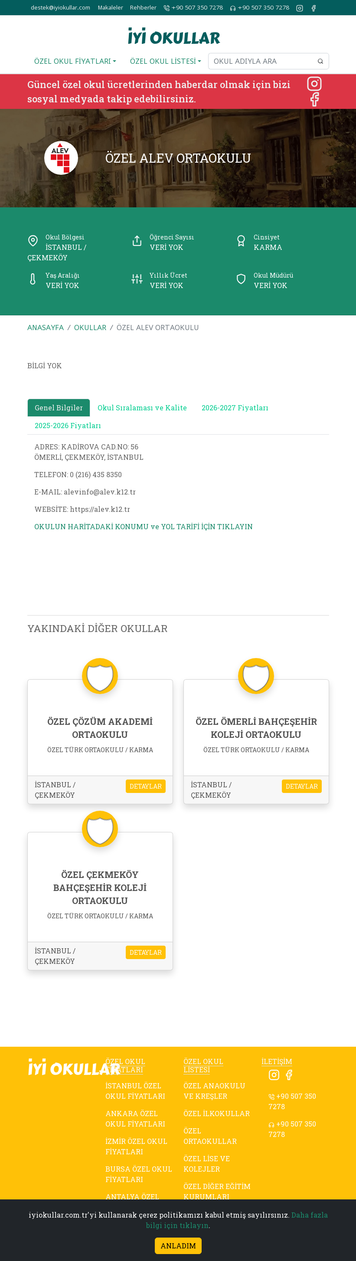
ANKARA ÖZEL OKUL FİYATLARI (135, 1118)
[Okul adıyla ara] (260, 61)
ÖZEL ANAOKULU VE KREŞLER (214, 1091)
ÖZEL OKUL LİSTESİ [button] (163, 61)
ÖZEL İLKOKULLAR (216, 1113)
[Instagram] (314, 82)
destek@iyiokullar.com (60, 7)
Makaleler (110, 7)
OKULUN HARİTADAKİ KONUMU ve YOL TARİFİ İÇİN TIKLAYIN (143, 526)
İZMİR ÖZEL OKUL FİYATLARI (136, 1146)
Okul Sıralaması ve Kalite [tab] (142, 407)
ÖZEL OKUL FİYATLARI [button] (72, 61)
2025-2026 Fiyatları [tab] (68, 425)
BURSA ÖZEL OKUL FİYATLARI (138, 1174)
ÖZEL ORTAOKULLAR (210, 1136)
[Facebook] (314, 98)
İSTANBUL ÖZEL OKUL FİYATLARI (135, 1091)
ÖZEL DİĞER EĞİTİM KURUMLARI (217, 1191)
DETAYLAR (146, 786)
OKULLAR (90, 327)
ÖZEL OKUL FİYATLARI (125, 1065)
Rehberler (143, 7)
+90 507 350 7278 (193, 7)
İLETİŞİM (276, 1061)
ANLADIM (178, 1245)
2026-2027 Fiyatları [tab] (235, 407)
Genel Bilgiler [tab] (59, 407)
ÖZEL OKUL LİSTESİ (203, 1065)
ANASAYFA (45, 327)
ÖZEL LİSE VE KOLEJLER (206, 1163)
